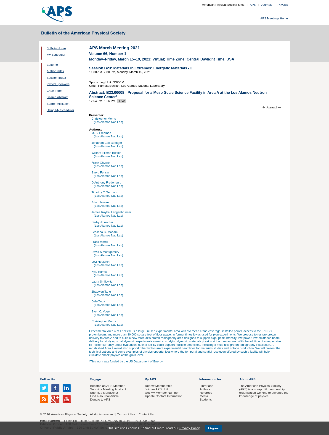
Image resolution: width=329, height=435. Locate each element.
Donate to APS (100, 399)
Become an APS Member (107, 386)
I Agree (213, 428)
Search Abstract (57, 97)
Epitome (52, 64)
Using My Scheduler (60, 110)
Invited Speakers (58, 84)
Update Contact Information (163, 396)
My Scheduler (56, 54)
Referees (206, 392)
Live (121, 101)
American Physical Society (69, 414)
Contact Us (146, 414)
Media (204, 396)
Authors (205, 389)
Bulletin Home (56, 48)
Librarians (206, 386)
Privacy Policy (189, 428)
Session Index (56, 77)
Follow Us (47, 379)
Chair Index (54, 90)
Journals (266, 4)
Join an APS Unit (156, 389)
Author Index (55, 71)
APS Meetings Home (274, 18)
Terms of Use (126, 414)
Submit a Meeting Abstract (108, 389)
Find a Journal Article (104, 396)
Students (206, 399)
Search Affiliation (58, 103)
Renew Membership (158, 386)
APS (253, 4)
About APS (247, 379)
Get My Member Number (162, 392)
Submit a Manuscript (104, 392)
